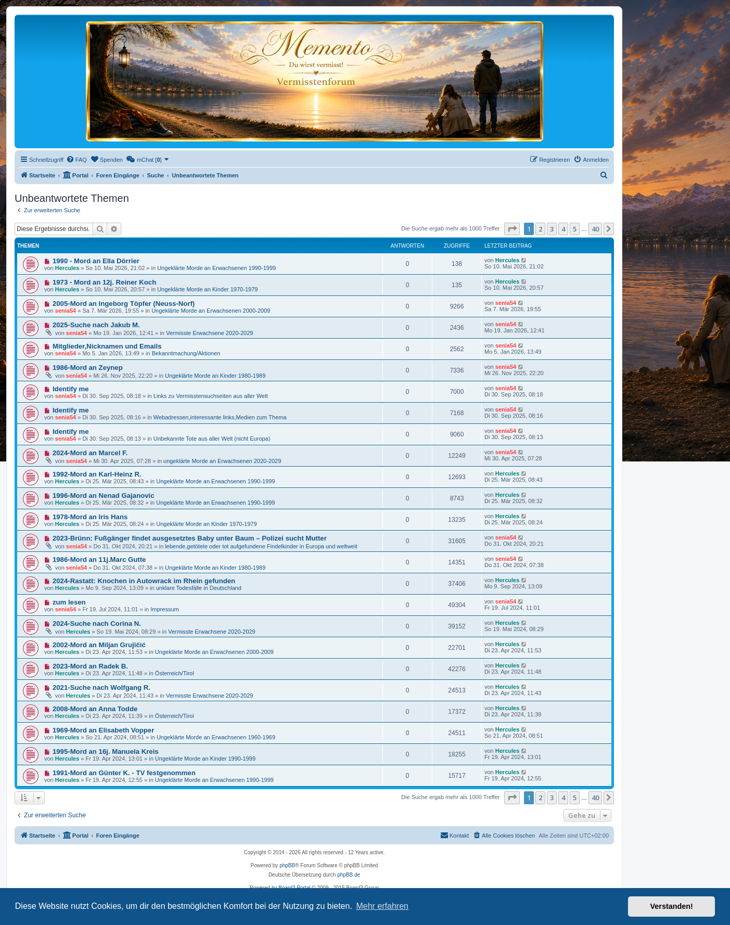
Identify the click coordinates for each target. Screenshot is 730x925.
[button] (512, 229)
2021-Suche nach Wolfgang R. (101, 687)
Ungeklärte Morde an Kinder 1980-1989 (215, 375)
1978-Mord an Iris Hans (90, 517)
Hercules (67, 268)
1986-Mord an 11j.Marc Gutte (99, 559)
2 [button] (540, 229)
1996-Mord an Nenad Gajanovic (104, 495)
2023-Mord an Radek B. (90, 666)
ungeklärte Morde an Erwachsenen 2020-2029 (222, 461)
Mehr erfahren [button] (382, 906)
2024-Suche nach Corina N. (97, 623)
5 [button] (575, 229)
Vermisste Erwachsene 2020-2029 (209, 333)
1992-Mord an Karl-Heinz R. (97, 474)
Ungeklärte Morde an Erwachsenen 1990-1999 (216, 268)
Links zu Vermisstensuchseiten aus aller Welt (210, 396)
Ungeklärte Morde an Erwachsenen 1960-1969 (216, 737)
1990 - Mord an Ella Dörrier (96, 261)
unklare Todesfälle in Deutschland (198, 588)
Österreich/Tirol (174, 673)
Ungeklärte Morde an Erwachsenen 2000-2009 (210, 310)
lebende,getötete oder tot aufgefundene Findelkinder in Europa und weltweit (261, 546)
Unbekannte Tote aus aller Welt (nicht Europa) (212, 438)
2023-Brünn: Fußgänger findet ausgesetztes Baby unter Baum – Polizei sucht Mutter (190, 538)
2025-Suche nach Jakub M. (96, 325)
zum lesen (69, 602)
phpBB (287, 865)
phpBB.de (348, 875)
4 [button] (563, 229)
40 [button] (595, 229)
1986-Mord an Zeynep (88, 367)
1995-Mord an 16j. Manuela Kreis (106, 751)
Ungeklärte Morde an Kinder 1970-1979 (207, 289)
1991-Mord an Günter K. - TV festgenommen (124, 773)
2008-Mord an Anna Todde (95, 709)
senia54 (65, 310)
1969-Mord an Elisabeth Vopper (103, 730)
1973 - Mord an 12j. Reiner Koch (104, 282)
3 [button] (552, 229)
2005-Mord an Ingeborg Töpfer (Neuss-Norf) (124, 303)
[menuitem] (76, 159)
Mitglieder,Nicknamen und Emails (107, 346)
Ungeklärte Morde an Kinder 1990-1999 (205, 758)
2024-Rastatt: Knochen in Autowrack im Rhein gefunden (144, 581)
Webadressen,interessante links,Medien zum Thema (220, 417)
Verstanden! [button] (671, 906)
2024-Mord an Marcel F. (90, 453)
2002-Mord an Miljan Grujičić (99, 645)
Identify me (71, 389)
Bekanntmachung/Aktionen (186, 353)
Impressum (164, 609)
